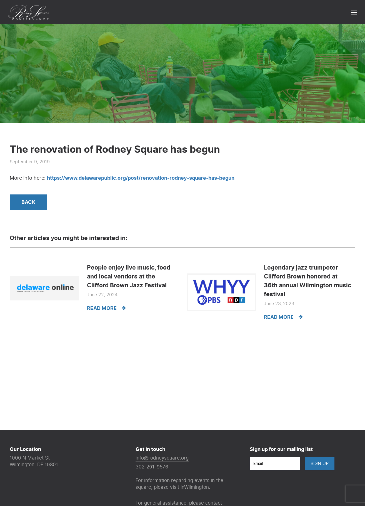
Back (28, 202)
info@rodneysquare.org (162, 458)
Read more (106, 308)
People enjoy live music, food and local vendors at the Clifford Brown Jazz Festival (128, 276)
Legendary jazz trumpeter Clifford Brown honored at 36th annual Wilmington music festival (307, 281)
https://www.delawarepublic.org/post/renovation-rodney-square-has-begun (140, 178)
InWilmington (195, 487)
